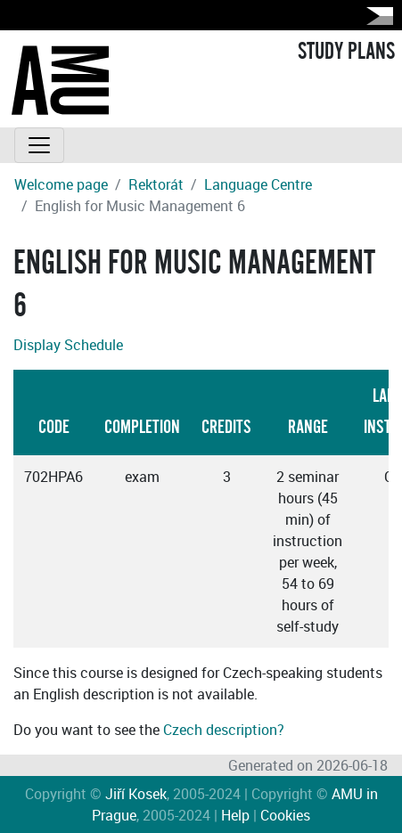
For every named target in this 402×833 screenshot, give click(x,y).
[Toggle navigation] (39, 145)
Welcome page (61, 184)
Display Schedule (68, 345)
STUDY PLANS (346, 51)
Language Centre (258, 184)
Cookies (285, 815)
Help (235, 815)
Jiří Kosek (136, 794)
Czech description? (223, 729)
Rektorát (156, 184)
